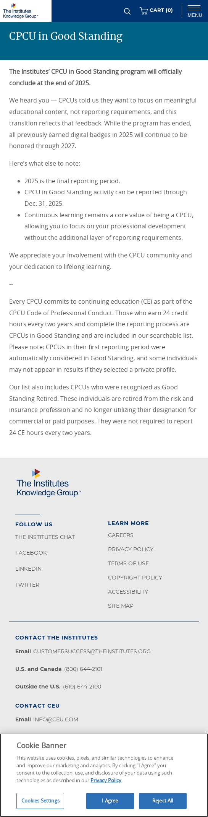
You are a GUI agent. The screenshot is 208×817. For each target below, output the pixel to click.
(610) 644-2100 (82, 687)
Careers (121, 535)
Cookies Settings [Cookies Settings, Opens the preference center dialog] (40, 800)
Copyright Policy (135, 578)
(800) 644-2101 (83, 669)
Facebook (31, 553)
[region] (104, 775)
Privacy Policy (130, 549)
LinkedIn (28, 569)
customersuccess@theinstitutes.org (92, 651)
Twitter (27, 585)
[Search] (127, 11)
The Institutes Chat (45, 537)
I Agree (110, 800)
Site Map (121, 606)
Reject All (162, 800)
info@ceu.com (55, 720)
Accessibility (128, 592)
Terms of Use (128, 563)
